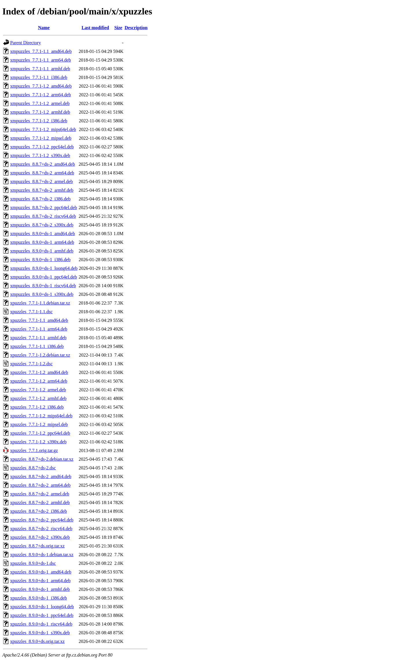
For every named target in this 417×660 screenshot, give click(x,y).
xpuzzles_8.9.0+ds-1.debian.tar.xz (41, 554)
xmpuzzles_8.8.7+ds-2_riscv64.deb (43, 216)
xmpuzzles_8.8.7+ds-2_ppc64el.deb (43, 207)
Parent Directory (25, 42)
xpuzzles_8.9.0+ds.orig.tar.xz (37, 641)
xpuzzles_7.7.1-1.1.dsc (31, 311)
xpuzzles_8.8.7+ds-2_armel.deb (39, 493)
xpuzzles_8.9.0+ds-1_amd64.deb (40, 571)
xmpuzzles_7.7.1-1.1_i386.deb (38, 77)
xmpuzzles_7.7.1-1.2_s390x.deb (40, 155)
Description (136, 27)
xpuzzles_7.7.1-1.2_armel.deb (38, 389)
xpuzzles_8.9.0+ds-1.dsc (33, 563)
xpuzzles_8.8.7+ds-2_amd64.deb (40, 476)
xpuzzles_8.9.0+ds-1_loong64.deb (42, 606)
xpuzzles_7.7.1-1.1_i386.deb (37, 346)
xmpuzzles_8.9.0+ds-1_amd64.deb (42, 233)
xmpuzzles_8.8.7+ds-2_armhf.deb (41, 190)
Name (44, 27)
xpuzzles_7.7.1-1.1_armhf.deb (38, 337)
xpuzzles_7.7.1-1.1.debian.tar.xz (40, 302)
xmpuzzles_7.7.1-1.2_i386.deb (38, 120)
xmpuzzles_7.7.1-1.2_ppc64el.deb (42, 146)
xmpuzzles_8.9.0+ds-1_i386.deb (40, 259)
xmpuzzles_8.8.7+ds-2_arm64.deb (42, 172)
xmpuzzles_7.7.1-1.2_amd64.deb (41, 86)
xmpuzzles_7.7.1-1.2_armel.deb (40, 103)
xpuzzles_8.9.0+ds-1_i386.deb (38, 598)
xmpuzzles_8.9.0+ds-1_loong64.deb (44, 268)
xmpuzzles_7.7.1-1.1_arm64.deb (40, 60)
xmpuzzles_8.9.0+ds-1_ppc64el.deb (43, 276)
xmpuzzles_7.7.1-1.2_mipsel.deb (41, 138)
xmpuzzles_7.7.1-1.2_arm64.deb (40, 94)
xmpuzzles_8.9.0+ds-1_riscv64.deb (43, 285)
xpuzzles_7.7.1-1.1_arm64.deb (38, 329)
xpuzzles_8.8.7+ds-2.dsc (33, 467)
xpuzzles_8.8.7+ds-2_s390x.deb (40, 537)
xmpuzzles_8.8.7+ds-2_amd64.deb (42, 164)
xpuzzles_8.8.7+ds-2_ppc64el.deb (41, 519)
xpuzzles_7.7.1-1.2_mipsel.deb (39, 424)
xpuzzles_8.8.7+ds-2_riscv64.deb (41, 528)
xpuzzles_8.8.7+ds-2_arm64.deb (40, 485)
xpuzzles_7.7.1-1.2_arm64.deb (38, 381)
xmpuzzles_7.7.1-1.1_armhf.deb (40, 68)
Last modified (95, 27)
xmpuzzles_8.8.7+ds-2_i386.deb (40, 198)
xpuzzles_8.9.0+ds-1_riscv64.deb (41, 624)
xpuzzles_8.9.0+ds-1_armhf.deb (40, 589)
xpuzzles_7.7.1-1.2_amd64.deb (39, 372)
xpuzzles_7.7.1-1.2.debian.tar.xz (40, 355)
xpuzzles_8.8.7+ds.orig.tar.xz (37, 545)
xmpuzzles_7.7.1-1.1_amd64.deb (41, 51)
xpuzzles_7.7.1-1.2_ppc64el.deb (40, 433)
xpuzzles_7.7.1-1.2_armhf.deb (38, 398)
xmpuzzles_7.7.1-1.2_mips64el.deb (43, 129)
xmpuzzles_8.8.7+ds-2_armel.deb (41, 181)
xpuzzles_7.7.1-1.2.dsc (31, 363)
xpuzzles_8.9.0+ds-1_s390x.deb (40, 632)
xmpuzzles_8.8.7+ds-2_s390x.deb (41, 224)
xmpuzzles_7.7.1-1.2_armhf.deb (40, 112)
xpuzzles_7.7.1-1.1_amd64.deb (39, 320)
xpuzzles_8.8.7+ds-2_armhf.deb (40, 502)
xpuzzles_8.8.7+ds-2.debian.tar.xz (41, 459)
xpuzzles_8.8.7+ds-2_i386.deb (38, 511)
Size (118, 27)
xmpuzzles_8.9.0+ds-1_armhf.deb (41, 250)
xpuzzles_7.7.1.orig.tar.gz (34, 450)
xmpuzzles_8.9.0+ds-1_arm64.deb (42, 242)
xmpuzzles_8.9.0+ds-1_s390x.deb (41, 294)
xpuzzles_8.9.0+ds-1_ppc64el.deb (41, 615)
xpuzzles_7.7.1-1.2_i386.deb (37, 407)
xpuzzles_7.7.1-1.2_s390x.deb (38, 441)
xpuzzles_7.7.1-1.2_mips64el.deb (41, 415)
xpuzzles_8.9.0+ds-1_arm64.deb (40, 580)
